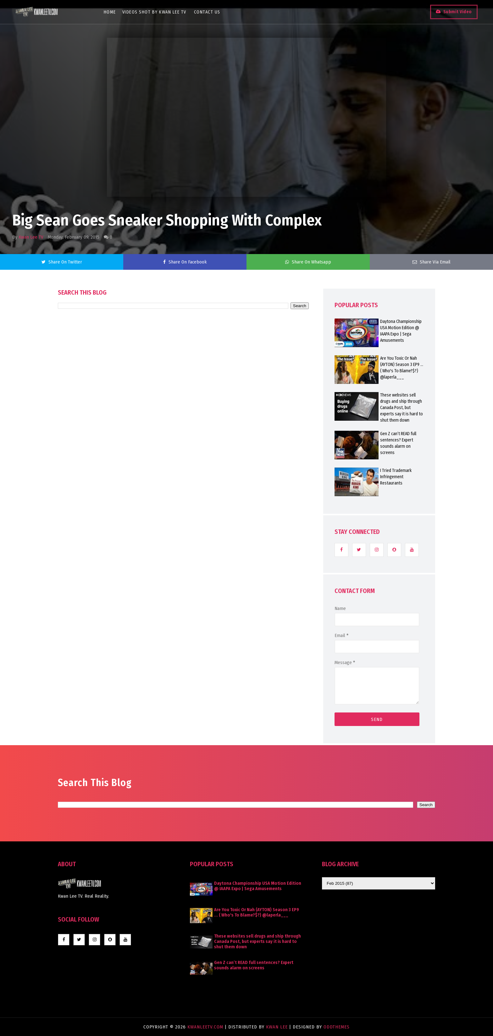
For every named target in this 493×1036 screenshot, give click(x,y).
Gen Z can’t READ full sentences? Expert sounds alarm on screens (398, 443)
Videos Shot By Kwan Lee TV (154, 12)
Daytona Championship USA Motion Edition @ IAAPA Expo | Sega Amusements (401, 331)
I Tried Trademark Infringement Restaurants (396, 477)
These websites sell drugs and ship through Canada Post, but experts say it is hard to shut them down (401, 407)
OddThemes (337, 1027)
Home (110, 12)
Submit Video (457, 11)
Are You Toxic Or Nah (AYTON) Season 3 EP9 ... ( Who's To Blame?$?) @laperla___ (401, 368)
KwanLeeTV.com (206, 1027)
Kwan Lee (277, 1027)
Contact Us (207, 12)
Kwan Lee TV (31, 237)
